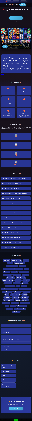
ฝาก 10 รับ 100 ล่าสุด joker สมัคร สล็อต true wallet (10, 288)
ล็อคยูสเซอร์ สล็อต (15, 271)
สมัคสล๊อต (17, 286)
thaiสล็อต (6, 294)
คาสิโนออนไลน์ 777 (7, 271)
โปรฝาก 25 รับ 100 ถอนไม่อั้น (15, 294)
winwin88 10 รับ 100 (26, 291)
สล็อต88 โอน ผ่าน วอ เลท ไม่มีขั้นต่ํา (20, 308)
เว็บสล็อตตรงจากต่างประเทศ (21, 277)
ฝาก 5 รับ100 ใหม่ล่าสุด (16, 274)
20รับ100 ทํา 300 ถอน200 (10, 286)
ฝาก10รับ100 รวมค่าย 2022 (24, 271)
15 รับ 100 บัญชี (13, 305)
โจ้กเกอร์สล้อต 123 (25, 300)
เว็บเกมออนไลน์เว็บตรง (24, 297)
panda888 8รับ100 (17, 283)
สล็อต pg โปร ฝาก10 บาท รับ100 (25, 288)
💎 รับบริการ (16, 21)
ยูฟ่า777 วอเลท (10, 263)
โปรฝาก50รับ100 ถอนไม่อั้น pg (19, 263)
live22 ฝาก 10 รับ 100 (15, 303)
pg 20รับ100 (18, 300)
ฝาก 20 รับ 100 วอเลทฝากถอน (8, 300)
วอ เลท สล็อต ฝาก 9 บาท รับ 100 (12, 266)
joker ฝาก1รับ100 (25, 283)
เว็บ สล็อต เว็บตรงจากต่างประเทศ (8, 280)
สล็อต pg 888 (24, 294)
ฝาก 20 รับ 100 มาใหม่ (7, 283)
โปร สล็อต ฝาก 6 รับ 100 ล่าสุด (16, 260)
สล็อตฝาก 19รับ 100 (26, 280)
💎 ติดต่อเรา (16, 17)
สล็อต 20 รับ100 (26, 260)
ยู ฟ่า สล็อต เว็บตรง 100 (16, 311)
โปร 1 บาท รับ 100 (18, 280)
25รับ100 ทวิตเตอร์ (6, 260)
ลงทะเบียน (23, 4)
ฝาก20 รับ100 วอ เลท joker (25, 303)
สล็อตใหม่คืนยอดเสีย (6, 303)
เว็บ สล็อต (6, 305)
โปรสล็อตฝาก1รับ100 (15, 297)
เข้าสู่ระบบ (16, 4)
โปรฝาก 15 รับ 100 (22, 266)
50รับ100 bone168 (7, 297)
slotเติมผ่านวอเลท (9, 308)
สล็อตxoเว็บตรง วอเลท (7, 274)
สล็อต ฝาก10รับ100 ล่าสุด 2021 (7, 291)
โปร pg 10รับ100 (25, 274)
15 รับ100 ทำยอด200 (17, 291)
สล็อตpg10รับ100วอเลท (10, 277)
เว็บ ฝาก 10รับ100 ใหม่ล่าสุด (22, 305)
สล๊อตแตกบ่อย (24, 286)
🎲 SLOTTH (9, 5)
